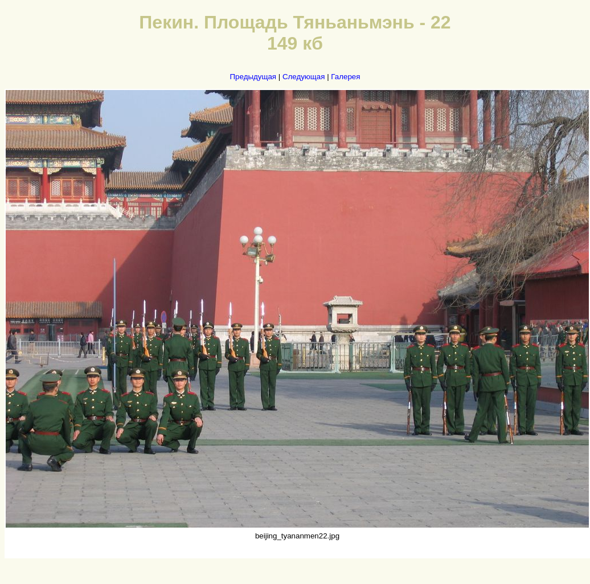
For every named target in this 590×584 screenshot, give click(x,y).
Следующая (303, 76)
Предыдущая (253, 76)
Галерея (345, 76)
